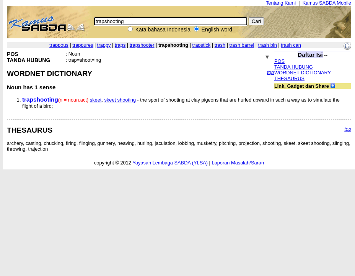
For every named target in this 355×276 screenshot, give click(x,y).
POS (279, 61)
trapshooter (142, 45)
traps (120, 45)
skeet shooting (120, 100)
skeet (96, 100)
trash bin (267, 45)
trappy (104, 45)
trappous (58, 45)
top (270, 72)
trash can (291, 45)
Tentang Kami (281, 3)
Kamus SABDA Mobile (327, 3)
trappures (82, 45)
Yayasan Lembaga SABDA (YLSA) (170, 163)
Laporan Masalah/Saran (238, 163)
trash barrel (242, 45)
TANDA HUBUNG (293, 67)
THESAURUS (289, 78)
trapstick (201, 45)
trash (220, 45)
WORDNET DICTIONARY (302, 73)
